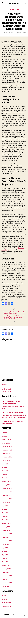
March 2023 (5, 562)
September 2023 (6, 541)
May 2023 (4, 555)
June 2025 (4, 467)
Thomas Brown (9, 32)
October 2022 (5, 572)
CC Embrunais (14, 3)
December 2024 (6, 488)
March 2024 (5, 520)
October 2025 (6, 453)
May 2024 (4, 513)
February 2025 (6, 481)
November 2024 (6, 492)
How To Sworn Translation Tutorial (12, 412)
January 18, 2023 (21, 32)
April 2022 (4, 579)
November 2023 (6, 534)
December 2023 (6, 530)
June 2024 (4, 509)
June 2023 (4, 551)
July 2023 (4, 548)
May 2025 (4, 471)
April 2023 (4, 558)
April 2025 (4, 474)
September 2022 (6, 576)
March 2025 (5, 478)
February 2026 (6, 439)
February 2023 (6, 565)
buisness (4, 384)
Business (4, 387)
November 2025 (6, 450)
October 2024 (6, 495)
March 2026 (5, 436)
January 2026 (6, 443)
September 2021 (6, 583)
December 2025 (6, 446)
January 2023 (6, 569)
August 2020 (5, 586)
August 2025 (5, 460)
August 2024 (5, 502)
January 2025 (6, 485)
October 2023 (6, 537)
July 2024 (4, 506)
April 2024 (4, 516)
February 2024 (6, 523)
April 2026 (4, 432)
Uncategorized (14, 9)
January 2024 (6, 527)
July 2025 (4, 464)
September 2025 (6, 457)
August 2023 (5, 544)
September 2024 (6, 499)
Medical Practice (6, 389)
